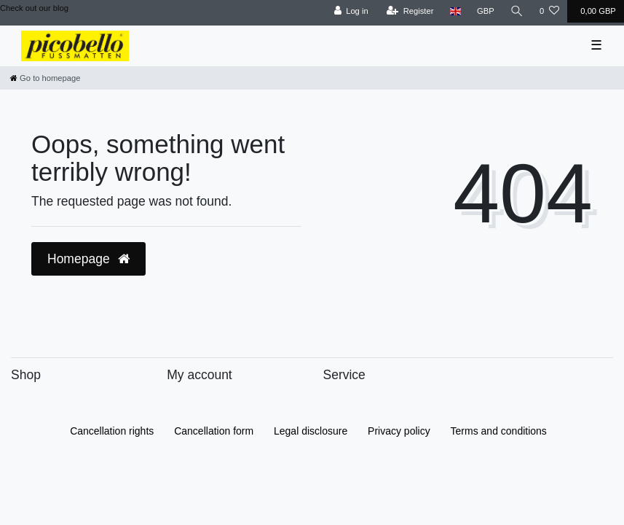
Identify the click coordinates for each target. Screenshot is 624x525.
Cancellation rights (112, 431)
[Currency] (485, 11)
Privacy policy (399, 431)
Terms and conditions (499, 431)
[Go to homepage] (45, 78)
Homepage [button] (88, 259)
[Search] (517, 11)
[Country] (455, 11)
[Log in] (350, 11)
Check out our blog (34, 8)
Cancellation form (213, 431)
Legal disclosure (310, 431)
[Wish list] (549, 11)
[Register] (410, 11)
